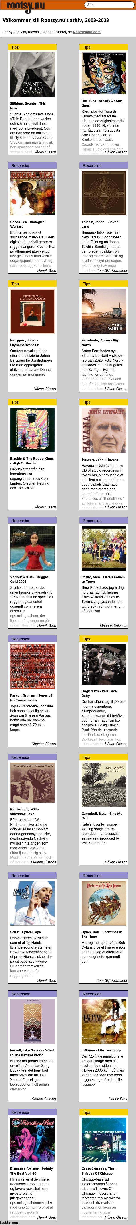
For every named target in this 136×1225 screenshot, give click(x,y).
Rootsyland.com (87, 32)
